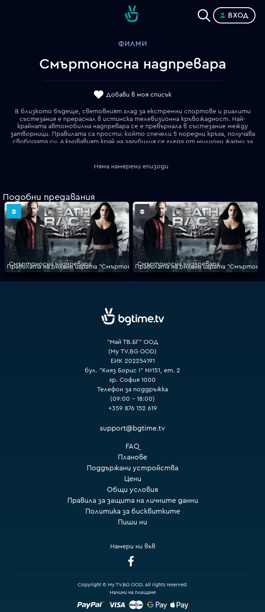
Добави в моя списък (139, 95)
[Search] (204, 13)
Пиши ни (132, 522)
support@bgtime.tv (132, 428)
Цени (132, 478)
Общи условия (132, 489)
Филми (132, 43)
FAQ (132, 446)
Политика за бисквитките (132, 511)
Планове (132, 457)
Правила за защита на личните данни (132, 500)
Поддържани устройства (132, 468)
